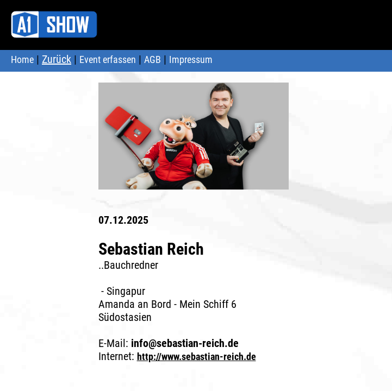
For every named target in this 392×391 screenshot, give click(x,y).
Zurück (56, 59)
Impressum (191, 59)
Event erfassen (107, 59)
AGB (152, 59)
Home (22, 59)
